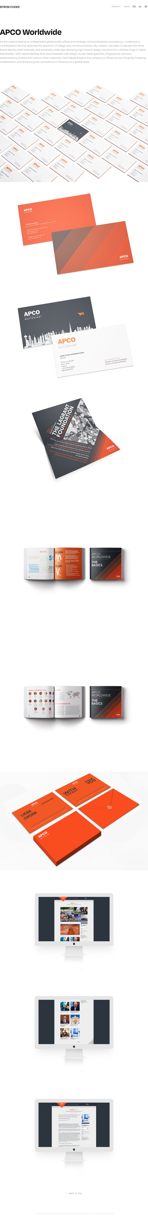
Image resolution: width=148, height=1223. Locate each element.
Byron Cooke (10, 7)
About (127, 6)
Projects (116, 6)
